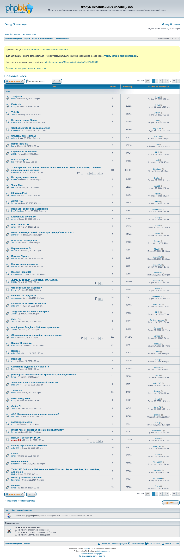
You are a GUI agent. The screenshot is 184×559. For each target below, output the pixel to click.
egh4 (13, 138)
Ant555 (157, 186)
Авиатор (157, 328)
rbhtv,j (13, 99)
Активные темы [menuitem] (29, 34)
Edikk (157, 352)
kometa (157, 391)
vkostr (13, 195)
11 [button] (174, 80)
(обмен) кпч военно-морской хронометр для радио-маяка (43, 374)
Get (12, 187)
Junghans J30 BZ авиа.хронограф (30, 311)
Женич (14, 114)
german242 (16, 440)
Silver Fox (157, 470)
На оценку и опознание (24, 177)
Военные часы (15, 76)
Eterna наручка (19, 159)
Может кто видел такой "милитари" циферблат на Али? (42, 232)
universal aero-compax (23, 136)
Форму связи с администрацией (120, 56)
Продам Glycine (20, 256)
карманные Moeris (21, 422)
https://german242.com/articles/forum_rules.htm (46, 49)
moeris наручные (20, 398)
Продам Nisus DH (21, 272)
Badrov (14, 179)
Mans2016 (15, 258)
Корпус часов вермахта (24, 264)
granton (14, 235)
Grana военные (19, 461)
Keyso (14, 369)
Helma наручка (19, 143)
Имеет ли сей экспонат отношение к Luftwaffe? (37, 430)
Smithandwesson (157, 320)
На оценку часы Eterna (24, 120)
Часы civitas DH (20, 224)
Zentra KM (16, 390)
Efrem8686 (16, 274)
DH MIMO (16, 485)
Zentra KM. (17, 201)
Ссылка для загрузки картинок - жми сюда (26, 68)
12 (98, 173)
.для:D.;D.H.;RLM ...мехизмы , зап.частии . (34, 280)
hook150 (157, 344)
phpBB (86, 549)
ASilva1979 (16, 122)
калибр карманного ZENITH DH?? (29, 445)
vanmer (157, 336)
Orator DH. (17, 406)
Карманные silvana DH (23, 216)
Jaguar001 (157, 129)
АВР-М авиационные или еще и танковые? (35, 414)
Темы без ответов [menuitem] (12, 34)
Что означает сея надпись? (26, 287)
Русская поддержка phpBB (91, 554)
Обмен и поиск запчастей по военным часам (36, 335)
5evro (13, 377)
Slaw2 (157, 438)
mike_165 (15, 306)
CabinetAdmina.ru (103, 551)
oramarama (157, 210)
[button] (147, 81)
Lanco (14, 453)
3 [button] (160, 80)
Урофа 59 (16, 96)
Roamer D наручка (21, 343)
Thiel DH (15, 112)
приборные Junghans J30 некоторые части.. (36, 327)
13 (102, 173)
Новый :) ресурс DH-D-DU (25, 437)
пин (12, 337)
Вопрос (15, 351)
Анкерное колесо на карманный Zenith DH (34, 382)
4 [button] (163, 80)
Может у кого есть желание (26, 477)
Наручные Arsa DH (21, 248)
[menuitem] (8, 24)
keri (157, 121)
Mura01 (14, 251)
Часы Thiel (17, 185)
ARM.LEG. (15, 353)
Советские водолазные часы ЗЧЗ (30, 366)
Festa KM (16, 104)
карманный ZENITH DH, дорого (28, 303)
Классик (157, 136)
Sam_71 (157, 407)
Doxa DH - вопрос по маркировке (29, 209)
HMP (13, 474)
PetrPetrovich (17, 211)
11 (94, 173)
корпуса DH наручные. (23, 295)
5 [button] (167, 80)
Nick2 (157, 202)
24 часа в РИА (19, 193)
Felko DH (16, 319)
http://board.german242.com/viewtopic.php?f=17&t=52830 (71, 62)
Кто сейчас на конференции (19, 510)
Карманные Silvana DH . (24, 151)
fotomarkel (15, 480)
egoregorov (16, 298)
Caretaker (15, 172)
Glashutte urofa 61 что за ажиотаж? (30, 128)
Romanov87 (16, 130)
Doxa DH (16, 359)
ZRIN (13, 154)
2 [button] (156, 80)
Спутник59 (16, 345)
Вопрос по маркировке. (24, 240)
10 (91, 173)
